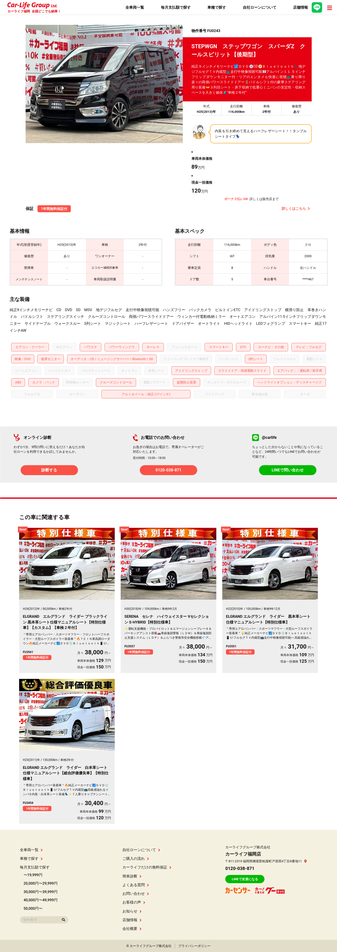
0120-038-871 (168, 470)
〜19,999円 (33, 875)
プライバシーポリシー (194, 946)
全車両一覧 (31, 850)
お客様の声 (133, 902)
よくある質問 (135, 885)
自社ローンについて (141, 850)
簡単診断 (132, 876)
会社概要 (132, 928)
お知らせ (132, 911)
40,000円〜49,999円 (41, 900)
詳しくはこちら (296, 208)
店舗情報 (132, 920)
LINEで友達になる (245, 879)
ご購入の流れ (135, 858)
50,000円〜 (33, 908)
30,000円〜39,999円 (41, 892)
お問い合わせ (135, 893)
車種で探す (31, 858)
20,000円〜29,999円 (41, 883)
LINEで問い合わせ (288, 470)
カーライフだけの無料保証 (146, 867)
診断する (49, 470)
